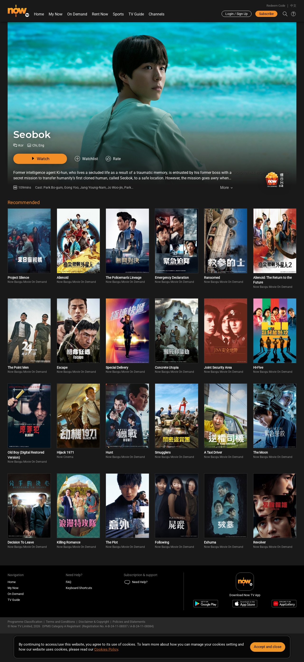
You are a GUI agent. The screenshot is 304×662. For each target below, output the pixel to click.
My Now (55, 14)
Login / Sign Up (236, 14)
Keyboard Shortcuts (79, 588)
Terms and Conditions (60, 621)
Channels (156, 14)
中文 (293, 5)
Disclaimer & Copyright (94, 621)
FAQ (68, 582)
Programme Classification (25, 621)
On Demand (77, 14)
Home (39, 14)
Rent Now (100, 14)
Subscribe (266, 14)
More (224, 187)
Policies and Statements (129, 621)
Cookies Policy (106, 649)
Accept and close (267, 647)
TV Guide (136, 14)
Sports (118, 14)
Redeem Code (275, 5)
